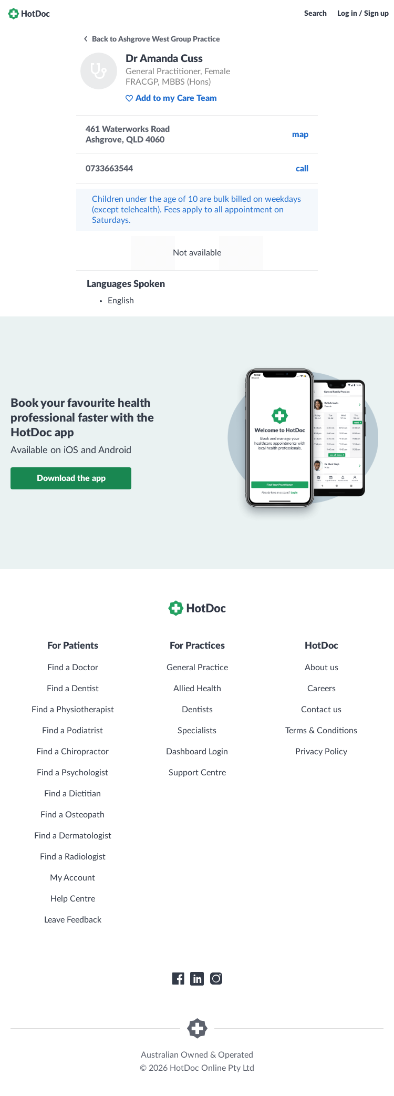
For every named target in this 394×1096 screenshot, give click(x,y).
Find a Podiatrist (72, 730)
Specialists (197, 730)
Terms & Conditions (321, 730)
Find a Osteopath (72, 815)
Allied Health (197, 688)
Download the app (71, 478)
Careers (321, 688)
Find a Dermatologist (72, 836)
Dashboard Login (197, 751)
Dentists (197, 709)
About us (321, 667)
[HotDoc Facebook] (178, 979)
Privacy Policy (321, 751)
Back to (151, 39)
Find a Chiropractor (72, 751)
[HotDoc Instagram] (215, 979)
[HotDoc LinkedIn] (197, 979)
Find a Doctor (72, 667)
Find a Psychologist (72, 773)
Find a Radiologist (73, 857)
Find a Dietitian (72, 794)
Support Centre (197, 773)
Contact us (321, 709)
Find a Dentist (73, 688)
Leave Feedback (72, 920)
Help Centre (72, 899)
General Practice (197, 667)
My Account (72, 878)
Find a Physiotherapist (73, 709)
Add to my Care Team (171, 98)
